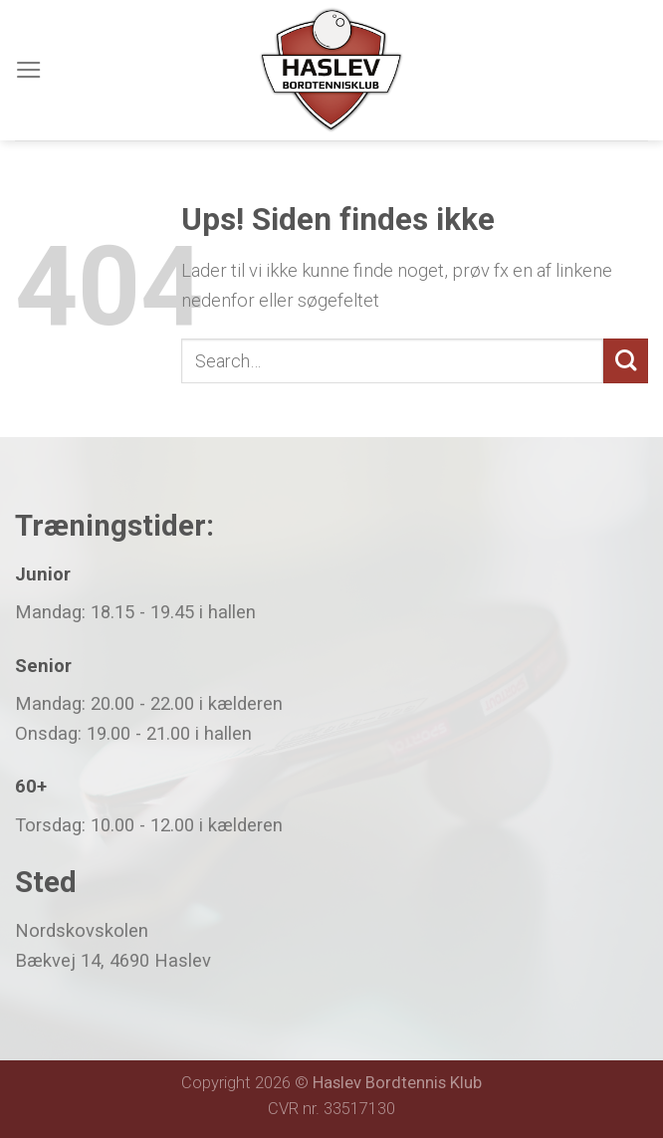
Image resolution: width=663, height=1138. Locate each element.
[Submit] (625, 361)
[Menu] (29, 71)
